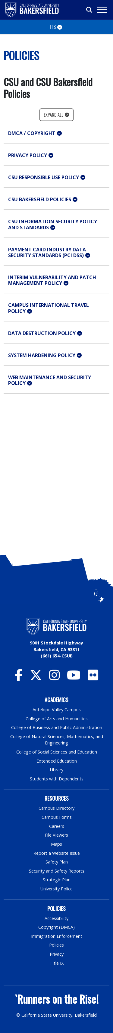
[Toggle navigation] (101, 9)
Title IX (57, 963)
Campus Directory (56, 808)
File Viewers (56, 835)
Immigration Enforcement (56, 936)
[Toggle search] (89, 10)
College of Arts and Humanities (57, 718)
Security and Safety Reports (56, 871)
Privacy (57, 954)
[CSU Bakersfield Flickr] (93, 678)
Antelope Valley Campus (57, 709)
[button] (56, 133)
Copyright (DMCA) (56, 927)
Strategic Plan (57, 880)
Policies (56, 945)
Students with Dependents (56, 779)
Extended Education (56, 761)
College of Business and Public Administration (56, 727)
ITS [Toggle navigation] (53, 27)
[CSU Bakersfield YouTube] (73, 678)
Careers (56, 826)
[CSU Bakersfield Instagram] (54, 678)
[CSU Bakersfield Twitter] (36, 678)
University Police (56, 889)
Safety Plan (57, 862)
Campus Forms (57, 817)
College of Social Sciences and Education (56, 752)
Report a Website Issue (56, 853)
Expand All (53, 114)
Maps (56, 844)
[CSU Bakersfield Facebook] (18, 678)
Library (56, 770)
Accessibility (56, 918)
